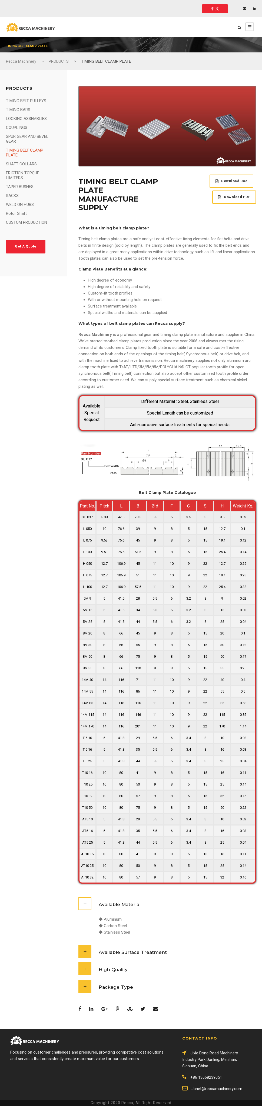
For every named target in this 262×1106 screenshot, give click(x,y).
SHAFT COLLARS (21, 164)
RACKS (12, 195)
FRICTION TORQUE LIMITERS (22, 175)
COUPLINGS (16, 127)
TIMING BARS (18, 109)
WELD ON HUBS (20, 204)
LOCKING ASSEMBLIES (26, 118)
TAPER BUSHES (20, 186)
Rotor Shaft (16, 213)
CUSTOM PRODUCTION (26, 222)
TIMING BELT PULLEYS (26, 100)
